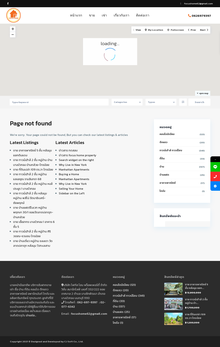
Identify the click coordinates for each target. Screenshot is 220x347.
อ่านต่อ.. (31, 315)
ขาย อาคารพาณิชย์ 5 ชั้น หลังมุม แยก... (196, 286)
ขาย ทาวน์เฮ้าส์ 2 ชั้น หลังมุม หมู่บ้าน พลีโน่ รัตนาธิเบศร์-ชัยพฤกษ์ (30, 198)
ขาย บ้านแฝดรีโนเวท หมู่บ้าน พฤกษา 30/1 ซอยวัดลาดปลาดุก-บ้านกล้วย (33, 212)
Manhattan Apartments (74, 169)
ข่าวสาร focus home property (77, 155)
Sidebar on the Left (71, 193)
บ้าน (162, 167)
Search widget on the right (76, 160)
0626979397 (201, 15)
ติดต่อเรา (142, 15)
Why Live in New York (73, 165)
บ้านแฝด (164, 175)
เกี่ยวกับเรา (121, 15)
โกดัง (162, 191)
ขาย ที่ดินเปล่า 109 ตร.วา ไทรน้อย (33, 169)
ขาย (92, 15)
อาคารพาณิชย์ (168, 183)
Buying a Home (69, 174)
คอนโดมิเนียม (167, 134)
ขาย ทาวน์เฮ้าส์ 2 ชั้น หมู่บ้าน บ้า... (196, 301)
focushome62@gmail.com (89, 313)
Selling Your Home (71, 188)
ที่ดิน (162, 158)
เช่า (104, 15)
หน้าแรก (76, 15)
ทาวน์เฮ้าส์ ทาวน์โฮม (171, 150)
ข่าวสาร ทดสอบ (68, 150)
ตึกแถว (163, 142)
